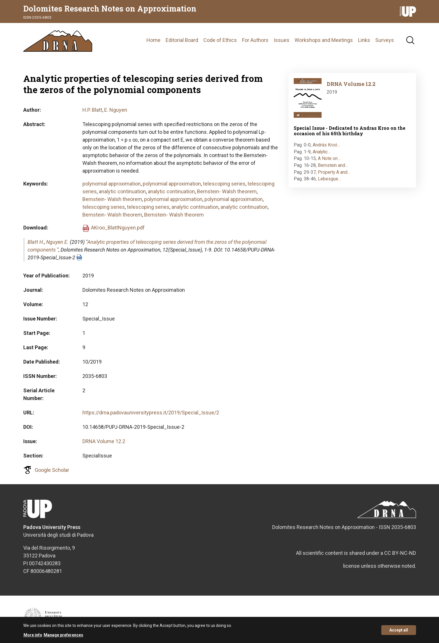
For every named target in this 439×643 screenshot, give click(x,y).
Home (153, 40)
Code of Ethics (220, 40)
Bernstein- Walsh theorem (227, 191)
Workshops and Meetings (324, 40)
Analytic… (321, 152)
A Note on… (329, 158)
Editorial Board (182, 40)
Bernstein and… (333, 165)
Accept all (398, 632)
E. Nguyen (115, 110)
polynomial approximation (111, 184)
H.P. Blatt (92, 110)
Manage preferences (63, 637)
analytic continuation (122, 191)
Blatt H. (36, 242)
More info (33, 637)
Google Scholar (52, 470)
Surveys (384, 40)
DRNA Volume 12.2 (103, 441)
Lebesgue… (329, 178)
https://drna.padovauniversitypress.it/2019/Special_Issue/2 (150, 413)
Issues (281, 40)
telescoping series (224, 184)
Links (364, 40)
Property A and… (334, 172)
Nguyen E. (57, 242)
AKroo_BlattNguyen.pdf (118, 228)
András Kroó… (326, 145)
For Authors (255, 40)
